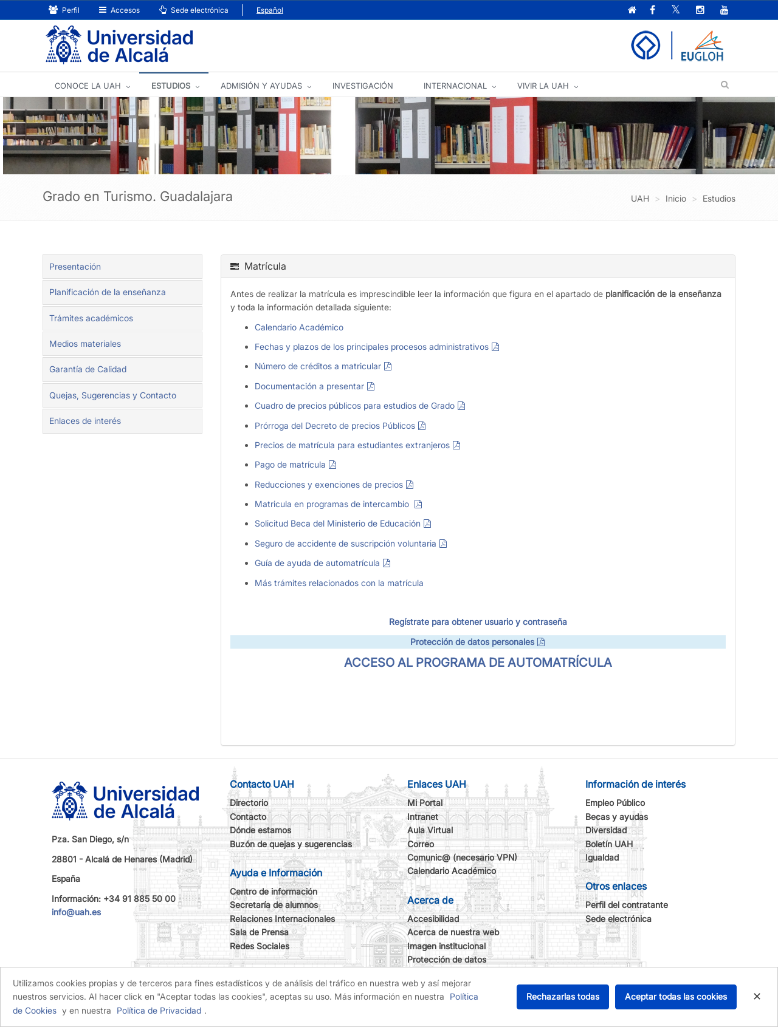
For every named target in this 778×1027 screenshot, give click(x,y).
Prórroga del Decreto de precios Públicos (335, 425)
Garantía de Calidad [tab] (87, 369)
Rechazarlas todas (562, 996)
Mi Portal (424, 802)
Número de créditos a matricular (318, 366)
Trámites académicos (91, 318)
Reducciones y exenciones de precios (329, 484)
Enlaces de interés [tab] (85, 420)
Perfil (64, 10)
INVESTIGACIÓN (362, 85)
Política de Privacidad (159, 1010)
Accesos (119, 10)
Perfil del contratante (626, 904)
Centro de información (273, 891)
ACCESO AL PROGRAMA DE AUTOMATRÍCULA (478, 662)
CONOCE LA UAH (88, 85)
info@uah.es (76, 912)
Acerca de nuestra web (453, 932)
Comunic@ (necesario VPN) (462, 857)
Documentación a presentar (309, 386)
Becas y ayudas (616, 816)
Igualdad (602, 857)
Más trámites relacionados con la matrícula (339, 583)
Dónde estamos (260, 830)
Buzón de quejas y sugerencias (291, 844)
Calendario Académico (299, 327)
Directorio (249, 802)
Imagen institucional (446, 946)
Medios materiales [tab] (85, 343)
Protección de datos (446, 959)
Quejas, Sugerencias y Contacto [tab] (112, 395)
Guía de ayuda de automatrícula (317, 563)
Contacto (248, 816)
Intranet (422, 816)
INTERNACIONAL (455, 85)
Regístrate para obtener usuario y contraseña (478, 621)
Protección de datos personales (472, 641)
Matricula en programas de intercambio (333, 504)
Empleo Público (615, 802)
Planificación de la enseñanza (107, 292)
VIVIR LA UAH (543, 85)
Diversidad (606, 830)
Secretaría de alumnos (274, 904)
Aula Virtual (430, 830)
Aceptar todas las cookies (676, 996)
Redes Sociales (259, 946)
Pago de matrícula (290, 464)
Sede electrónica (194, 10)
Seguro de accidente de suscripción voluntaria (345, 543)
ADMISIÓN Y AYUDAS (261, 85)
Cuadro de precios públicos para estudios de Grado (355, 405)
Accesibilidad (433, 918)
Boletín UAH (609, 844)
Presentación (75, 266)
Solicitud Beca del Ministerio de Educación (338, 523)
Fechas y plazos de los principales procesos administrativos (372, 346)
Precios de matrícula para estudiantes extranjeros (352, 445)
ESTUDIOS (170, 85)
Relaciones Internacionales (282, 918)
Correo (420, 844)
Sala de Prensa (259, 932)
